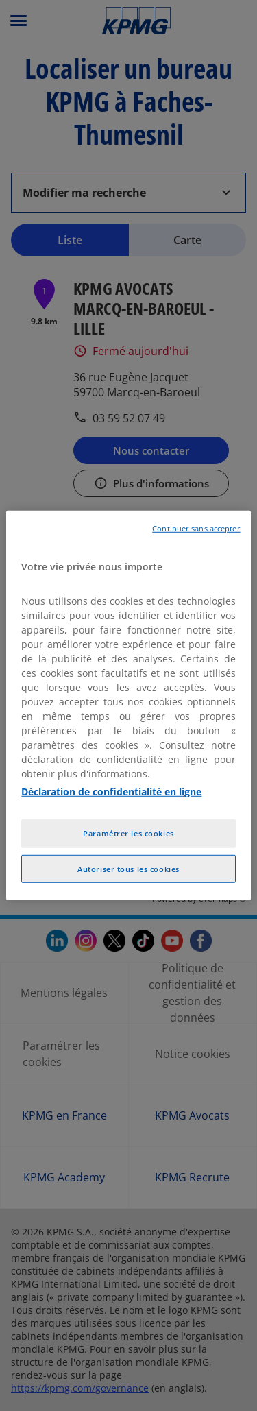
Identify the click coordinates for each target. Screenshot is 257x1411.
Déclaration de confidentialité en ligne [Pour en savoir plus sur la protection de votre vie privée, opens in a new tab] (111, 790)
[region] (128, 705)
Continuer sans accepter (196, 528)
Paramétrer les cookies (128, 833)
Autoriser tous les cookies (128, 868)
